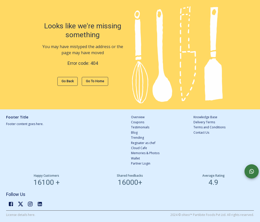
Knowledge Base (205, 117)
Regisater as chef (143, 143)
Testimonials (140, 127)
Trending (137, 137)
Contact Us (201, 132)
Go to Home (95, 81)
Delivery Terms (204, 122)
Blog (134, 132)
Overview (137, 117)
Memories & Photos (145, 153)
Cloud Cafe (139, 148)
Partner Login (140, 163)
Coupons (137, 122)
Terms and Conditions (209, 127)
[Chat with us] (252, 171)
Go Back (67, 81)
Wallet (135, 158)
